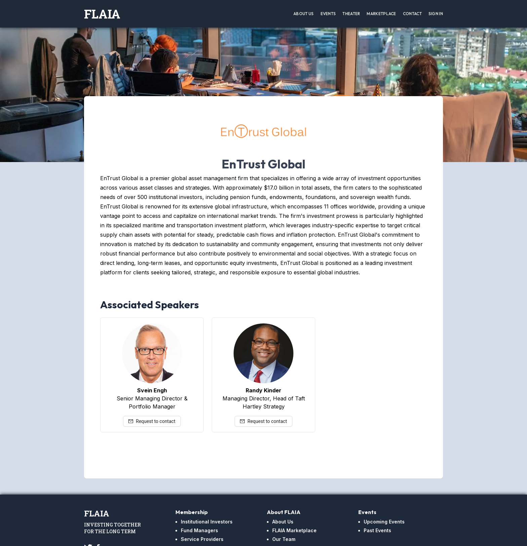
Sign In (436, 13)
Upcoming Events (384, 521)
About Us (303, 13)
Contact (412, 13)
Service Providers (202, 539)
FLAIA (102, 14)
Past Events (377, 530)
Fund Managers (199, 530)
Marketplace (381, 13)
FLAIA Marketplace (294, 530)
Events (328, 13)
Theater (351, 13)
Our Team (283, 539)
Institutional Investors (207, 521)
